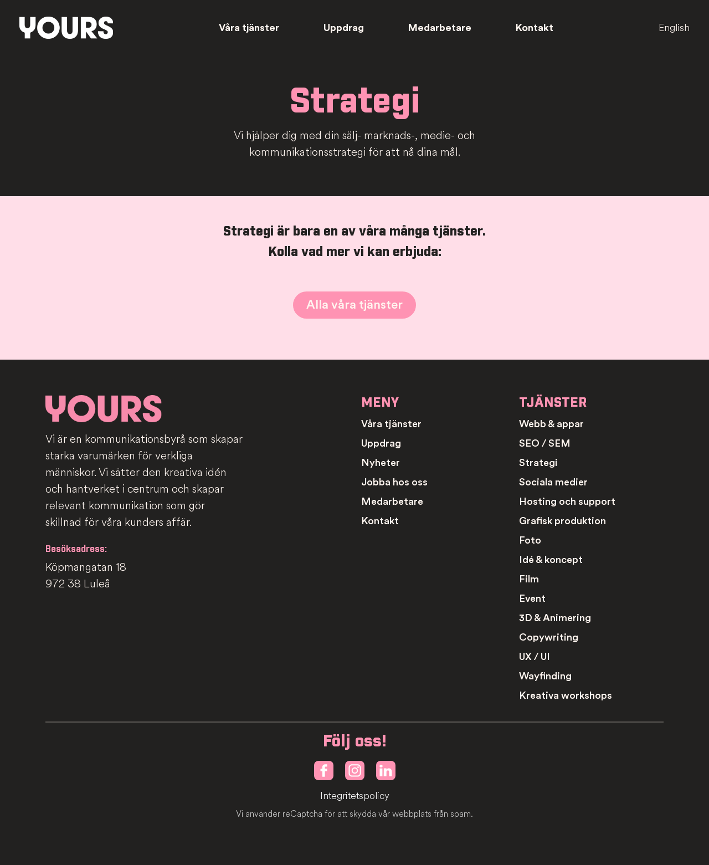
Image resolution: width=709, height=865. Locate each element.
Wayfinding (545, 676)
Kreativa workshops (565, 695)
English (674, 28)
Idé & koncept (551, 560)
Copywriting (548, 637)
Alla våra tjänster (354, 305)
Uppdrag (343, 28)
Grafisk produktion (562, 521)
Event (532, 598)
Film (529, 579)
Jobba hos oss (394, 482)
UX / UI (534, 657)
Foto (530, 540)
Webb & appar (551, 424)
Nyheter (380, 463)
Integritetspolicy (354, 796)
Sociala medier (553, 482)
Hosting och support (567, 501)
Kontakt (534, 28)
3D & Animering (555, 618)
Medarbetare (439, 28)
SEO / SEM (545, 443)
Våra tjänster (249, 28)
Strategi (538, 463)
